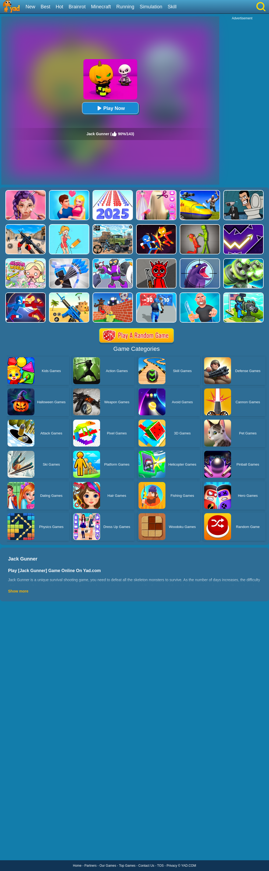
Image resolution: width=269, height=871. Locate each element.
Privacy (172, 866)
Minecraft (101, 6)
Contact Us (146, 866)
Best (45, 6)
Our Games (108, 866)
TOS (160, 866)
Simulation (151, 6)
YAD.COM (188, 866)
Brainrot (77, 6)
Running (125, 6)
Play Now (110, 108)
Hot (59, 6)
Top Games (127, 866)
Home (77, 866)
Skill (172, 6)
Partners (90, 866)
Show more (18, 591)
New (30, 6)
